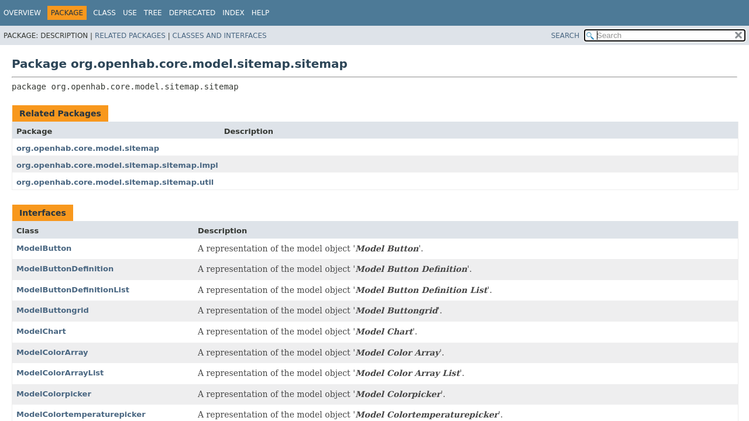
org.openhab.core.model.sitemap (87, 148)
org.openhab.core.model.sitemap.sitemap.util (115, 182)
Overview (22, 13)
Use (130, 13)
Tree (153, 13)
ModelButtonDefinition (65, 268)
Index (233, 13)
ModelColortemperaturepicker (81, 414)
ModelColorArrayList (60, 372)
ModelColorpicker (53, 393)
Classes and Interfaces (220, 36)
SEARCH (565, 36)
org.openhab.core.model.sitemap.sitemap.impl (117, 165)
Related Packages (130, 36)
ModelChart (41, 331)
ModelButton (43, 248)
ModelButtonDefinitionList (72, 289)
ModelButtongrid (52, 310)
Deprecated (192, 13)
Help (261, 13)
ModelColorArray (52, 352)
